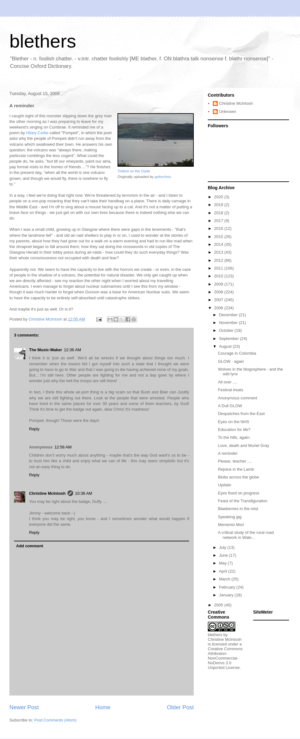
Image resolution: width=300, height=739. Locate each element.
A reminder (228, 453)
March (225, 579)
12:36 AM (72, 349)
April (223, 571)
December (229, 314)
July (223, 547)
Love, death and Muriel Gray (243, 445)
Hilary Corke (37, 132)
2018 (219, 212)
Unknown (227, 111)
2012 (219, 260)
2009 (219, 284)
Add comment (29, 546)
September (229, 338)
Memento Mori (231, 524)
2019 (219, 204)
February (228, 587)
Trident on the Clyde (134, 171)
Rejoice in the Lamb (236, 469)
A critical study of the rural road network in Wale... (245, 535)
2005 (219, 605)
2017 (219, 220)
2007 (219, 299)
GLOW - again (231, 361)
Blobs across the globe (238, 477)
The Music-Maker (45, 349)
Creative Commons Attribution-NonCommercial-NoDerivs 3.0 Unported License (225, 658)
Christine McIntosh (47, 493)
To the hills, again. (234, 437)
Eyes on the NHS (233, 421)
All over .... (227, 382)
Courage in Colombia (237, 353)
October (227, 330)
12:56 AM (63, 447)
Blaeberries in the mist (238, 508)
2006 (219, 308)
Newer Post (24, 707)
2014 (219, 244)
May (223, 563)
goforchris (163, 177)
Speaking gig (229, 516)
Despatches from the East (241, 413)
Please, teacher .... (235, 461)
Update (224, 485)
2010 (219, 276)
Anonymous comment (237, 398)
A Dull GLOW (230, 405)
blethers (42, 41)
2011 (219, 268)
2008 (219, 292)
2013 (219, 252)
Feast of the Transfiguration (242, 501)
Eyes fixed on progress (238, 493)
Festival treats (230, 389)
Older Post (180, 707)
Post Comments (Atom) (55, 720)
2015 (219, 236)
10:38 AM (83, 493)
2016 (219, 228)
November (229, 322)
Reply (34, 429)
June (224, 555)
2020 (219, 197)
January (227, 595)
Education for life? (234, 429)
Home (103, 707)
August (226, 346)
